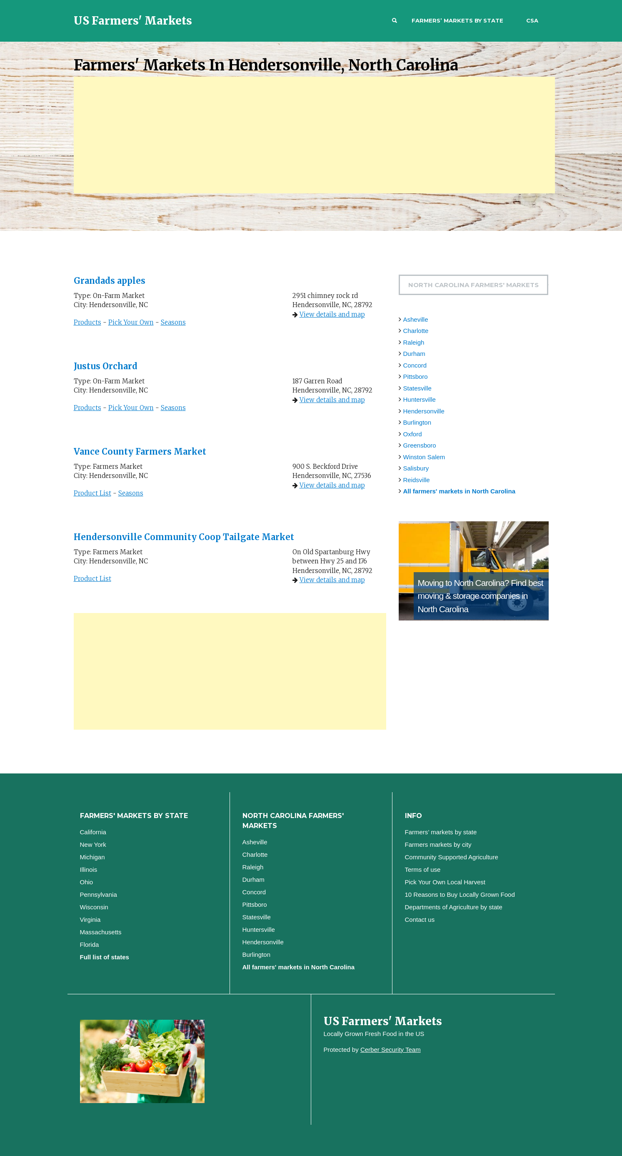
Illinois (88, 869)
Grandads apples (109, 280)
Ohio (86, 882)
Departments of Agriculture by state (453, 907)
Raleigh (414, 342)
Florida (89, 944)
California (93, 832)
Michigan (92, 857)
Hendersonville (424, 411)
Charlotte (416, 330)
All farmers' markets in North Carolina (459, 491)
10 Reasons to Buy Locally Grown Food (460, 894)
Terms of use (423, 869)
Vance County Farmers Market (140, 451)
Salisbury (416, 468)
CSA (532, 20)
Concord (415, 365)
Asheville (415, 319)
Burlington (417, 422)
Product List (92, 493)
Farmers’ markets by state (457, 20)
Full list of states (104, 957)
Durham (414, 353)
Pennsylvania (98, 894)
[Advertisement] (314, 135)
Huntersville (419, 399)
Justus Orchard (105, 366)
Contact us (420, 919)
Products (87, 322)
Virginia (90, 919)
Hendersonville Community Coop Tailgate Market (184, 537)
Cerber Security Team (390, 1049)
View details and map (332, 314)
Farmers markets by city (438, 844)
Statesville (417, 388)
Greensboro (419, 445)
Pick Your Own (131, 322)
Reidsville (416, 479)
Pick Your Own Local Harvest (445, 882)
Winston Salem (424, 456)
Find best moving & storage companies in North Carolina (480, 596)
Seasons (173, 322)
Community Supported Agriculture (451, 857)
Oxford (412, 434)
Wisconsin (94, 907)
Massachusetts (101, 932)
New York (93, 844)
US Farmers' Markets (133, 21)
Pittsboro (415, 376)
